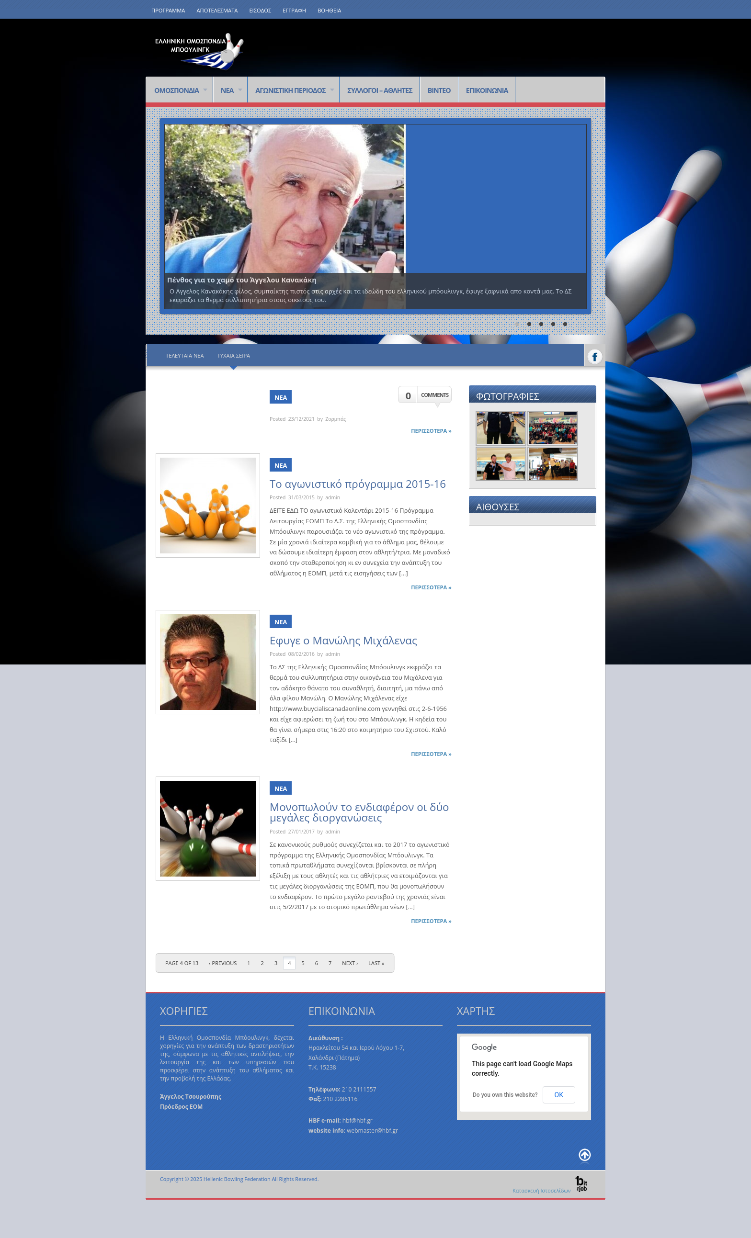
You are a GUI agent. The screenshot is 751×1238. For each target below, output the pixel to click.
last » (376, 963)
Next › (350, 963)
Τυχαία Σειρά (233, 355)
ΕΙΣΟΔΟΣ (260, 10)
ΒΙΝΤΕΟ (439, 90)
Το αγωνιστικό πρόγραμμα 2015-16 (358, 483)
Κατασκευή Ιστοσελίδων (550, 1190)
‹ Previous (223, 963)
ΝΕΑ (227, 91)
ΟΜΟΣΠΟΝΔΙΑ (177, 91)
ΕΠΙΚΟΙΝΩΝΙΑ (487, 90)
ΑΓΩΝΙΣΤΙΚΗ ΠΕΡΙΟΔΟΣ (291, 91)
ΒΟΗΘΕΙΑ (329, 10)
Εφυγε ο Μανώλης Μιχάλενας (343, 640)
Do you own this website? (505, 1095)
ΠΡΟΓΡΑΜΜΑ (168, 10)
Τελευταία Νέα (185, 355)
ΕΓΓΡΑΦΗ (294, 10)
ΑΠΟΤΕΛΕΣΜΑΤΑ (217, 10)
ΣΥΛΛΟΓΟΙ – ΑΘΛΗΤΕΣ (379, 90)
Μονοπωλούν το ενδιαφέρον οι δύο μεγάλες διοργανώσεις (359, 812)
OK (559, 1095)
